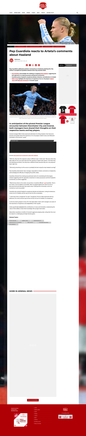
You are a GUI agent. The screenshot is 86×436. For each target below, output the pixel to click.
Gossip (23, 12)
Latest (10, 12)
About (38, 12)
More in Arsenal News (20, 291)
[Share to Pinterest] (39, 65)
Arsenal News (17, 12)
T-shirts (33, 12)
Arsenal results (14, 409)
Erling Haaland (44, 73)
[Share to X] (30, 65)
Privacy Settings (37, 423)
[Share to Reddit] (36, 65)
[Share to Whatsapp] (33, 65)
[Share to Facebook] (27, 65)
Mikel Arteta (15, 78)
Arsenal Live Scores (14, 408)
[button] (77, 12)
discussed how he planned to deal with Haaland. (26, 155)
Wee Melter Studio (14, 410)
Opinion (28, 12)
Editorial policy (50, 12)
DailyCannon (17, 59)
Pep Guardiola (15, 73)
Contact (43, 12)
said (45, 183)
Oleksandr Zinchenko (22, 80)
